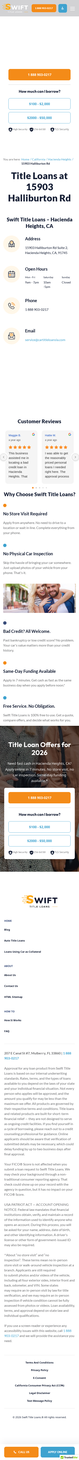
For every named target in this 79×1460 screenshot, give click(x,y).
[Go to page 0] (33, 488)
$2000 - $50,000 (39, 117)
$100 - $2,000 (39, 104)
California (38, 159)
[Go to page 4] (46, 487)
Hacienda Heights (59, 159)
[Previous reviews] (3, 457)
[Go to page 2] (39, 487)
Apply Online (57, 1452)
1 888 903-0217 (44, 8)
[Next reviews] (75, 457)
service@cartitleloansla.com (45, 340)
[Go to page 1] (36, 487)
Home (25, 159)
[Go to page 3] (42, 487)
